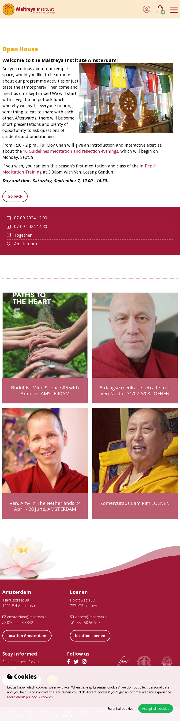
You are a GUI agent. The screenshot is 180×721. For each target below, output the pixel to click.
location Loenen (90, 635)
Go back (15, 196)
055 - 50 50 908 (85, 622)
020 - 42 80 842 (17, 622)
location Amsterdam (27, 635)
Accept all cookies (155, 708)
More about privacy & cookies (30, 697)
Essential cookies (120, 708)
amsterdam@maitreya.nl (24, 617)
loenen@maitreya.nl (88, 617)
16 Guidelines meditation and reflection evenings (70, 151)
